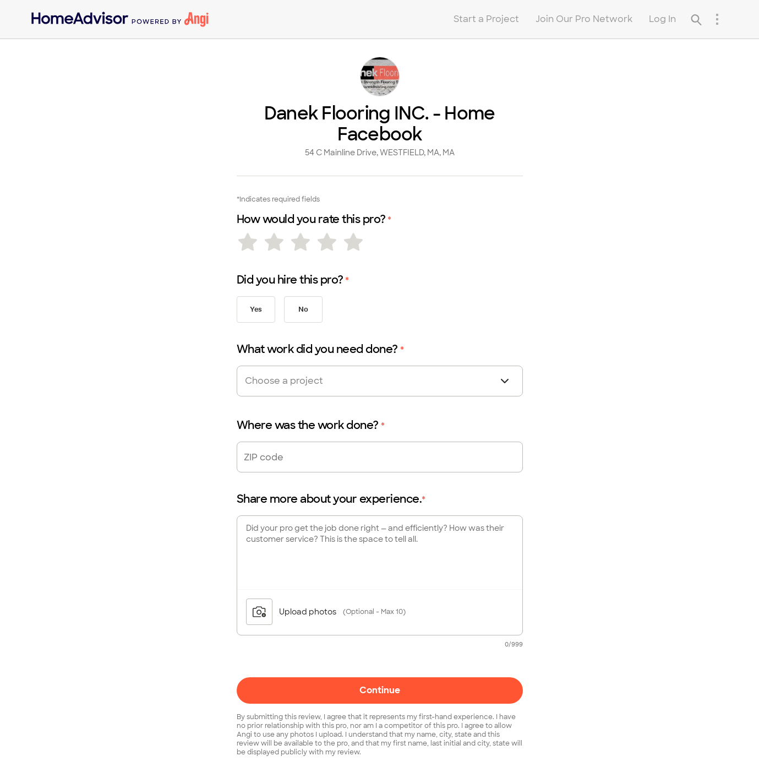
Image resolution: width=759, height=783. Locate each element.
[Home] (120, 19)
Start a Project (486, 19)
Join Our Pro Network (584, 19)
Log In (662, 19)
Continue (379, 690)
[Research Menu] (717, 19)
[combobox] (304, 381)
